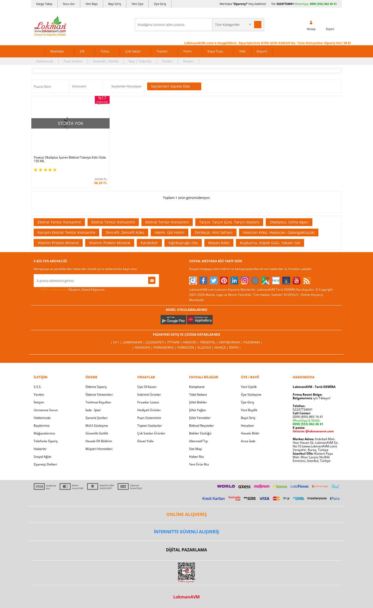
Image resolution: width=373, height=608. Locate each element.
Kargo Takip (44, 4)
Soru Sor (69, 4)
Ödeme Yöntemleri (99, 394)
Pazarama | (253, 342)
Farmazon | (187, 347)
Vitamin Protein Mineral (58, 242)
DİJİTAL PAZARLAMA (186, 549)
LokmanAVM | (134, 342)
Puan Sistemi (73, 61)
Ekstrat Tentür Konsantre (59, 221)
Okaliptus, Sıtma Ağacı (289, 221)
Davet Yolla (145, 440)
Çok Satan (133, 51)
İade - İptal (93, 409)
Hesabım (247, 425)
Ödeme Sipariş (96, 386)
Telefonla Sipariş (46, 440)
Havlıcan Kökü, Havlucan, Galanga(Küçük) (278, 231)
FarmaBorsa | (165, 347)
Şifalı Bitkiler (198, 402)
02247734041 (285, 4)
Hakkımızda (44, 61)
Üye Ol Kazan (146, 386)
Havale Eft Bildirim (98, 440)
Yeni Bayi (91, 4)
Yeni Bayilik (249, 409)
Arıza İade (248, 440)
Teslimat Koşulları (98, 402)
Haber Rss (196, 456)
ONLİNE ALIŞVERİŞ (186, 514)
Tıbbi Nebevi (198, 394)
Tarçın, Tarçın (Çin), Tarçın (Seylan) (229, 221)
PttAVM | (175, 342)
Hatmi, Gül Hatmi (169, 231)
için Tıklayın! (311, 397)
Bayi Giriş (114, 4)
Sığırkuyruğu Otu (183, 242)
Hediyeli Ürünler (149, 409)
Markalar (57, 51)
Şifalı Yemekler (200, 417)
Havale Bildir (250, 433)
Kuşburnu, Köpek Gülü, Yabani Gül (270, 242)
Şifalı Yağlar (197, 409)
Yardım (167, 61)
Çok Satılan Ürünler (151, 433)
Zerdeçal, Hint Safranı (214, 231)
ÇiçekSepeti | (156, 342)
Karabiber (149, 242)
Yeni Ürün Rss (199, 464)
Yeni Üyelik (249, 386)
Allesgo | (205, 347)
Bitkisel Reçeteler (201, 425)
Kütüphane (197, 386)
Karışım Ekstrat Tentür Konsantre (66, 231)
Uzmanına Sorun (46, 409)
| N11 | (117, 342)
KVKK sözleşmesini (54, 289)
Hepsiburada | (231, 342)
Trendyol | (209, 342)
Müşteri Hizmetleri (98, 448)
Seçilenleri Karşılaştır (126, 86)
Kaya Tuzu (215, 51)
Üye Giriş (160, 4)
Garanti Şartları (96, 417)
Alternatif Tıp (198, 440)
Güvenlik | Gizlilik (105, 61)
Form (187, 51)
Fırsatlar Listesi (148, 402)
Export (262, 51)
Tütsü (105, 51)
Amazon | (191, 342)
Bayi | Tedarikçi (140, 61)
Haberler (40, 448)
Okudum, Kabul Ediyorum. (69, 289)
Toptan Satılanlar (149, 425)
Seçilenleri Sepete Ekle (174, 86)
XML (242, 51)
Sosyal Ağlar (43, 456)
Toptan (162, 51)
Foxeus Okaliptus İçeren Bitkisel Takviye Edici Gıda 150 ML (70, 158)
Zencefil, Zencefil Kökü (125, 231)
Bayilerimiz (42, 425)
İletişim (188, 61)
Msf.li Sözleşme (96, 425)
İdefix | (235, 347)
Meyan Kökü (218, 242)
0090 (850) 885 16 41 (308, 416)
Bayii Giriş (248, 417)
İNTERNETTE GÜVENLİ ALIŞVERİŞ (186, 531)
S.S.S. (37, 386)
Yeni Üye (137, 4)
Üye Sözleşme (251, 394)
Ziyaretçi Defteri (45, 464)
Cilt (82, 51)
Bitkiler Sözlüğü (200, 433)
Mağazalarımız (44, 433)
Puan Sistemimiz (149, 417)
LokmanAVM (186, 596)
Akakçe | (221, 347)
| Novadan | (142, 347)
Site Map (195, 448)
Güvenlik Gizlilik (96, 433)
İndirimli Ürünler (149, 394)
